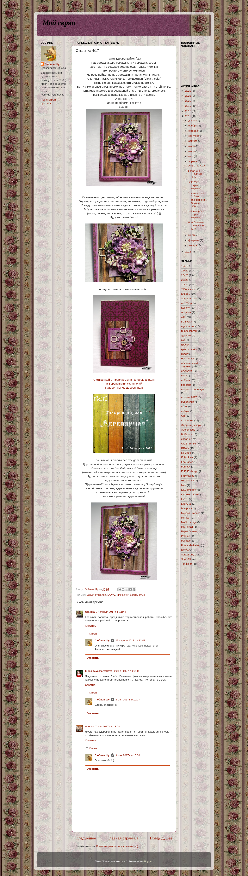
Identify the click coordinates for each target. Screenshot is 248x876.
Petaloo (185, 536)
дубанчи (186, 335)
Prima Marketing (190, 545)
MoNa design (189, 522)
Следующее (86, 838)
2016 (188, 251)
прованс (186, 384)
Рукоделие (187, 401)
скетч (184, 406)
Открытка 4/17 (196, 165)
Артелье (186, 312)
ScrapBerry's (137, 594)
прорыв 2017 (189, 397)
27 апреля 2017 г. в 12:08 (130, 640)
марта (192, 235)
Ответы (93, 633)
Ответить (90, 625)
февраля (194, 240)
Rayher (185, 549)
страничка (187, 420)
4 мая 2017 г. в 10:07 (127, 699)
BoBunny (186, 434)
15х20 (90, 594)
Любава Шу (102, 640)
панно (184, 375)
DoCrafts (186, 452)
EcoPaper (187, 462)
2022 (188, 90)
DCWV (111, 594)
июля (191, 146)
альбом (185, 293)
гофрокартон (189, 330)
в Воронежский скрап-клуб (124, 383)
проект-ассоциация (193, 389)
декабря (193, 120)
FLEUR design (189, 471)
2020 (188, 100)
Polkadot (186, 540)
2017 (188, 116)
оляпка (89, 726)
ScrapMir (186, 559)
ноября (193, 125)
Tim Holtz (186, 563)
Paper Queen (189, 531)
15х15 (184, 265)
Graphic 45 (187, 480)
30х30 (184, 284)
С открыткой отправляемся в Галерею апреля (124, 379)
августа (193, 140)
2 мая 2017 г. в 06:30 (126, 671)
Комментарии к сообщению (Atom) (117, 846)
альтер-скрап (189, 298)
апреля (193, 161)
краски (185, 344)
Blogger (147, 861)
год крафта (188, 326)
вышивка (186, 321)
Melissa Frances (190, 513)
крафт (185, 353)
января (193, 245)
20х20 (184, 275)
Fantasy (185, 466)
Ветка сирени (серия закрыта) (196, 214)
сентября (194, 135)
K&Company (188, 489)
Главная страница (123, 838)
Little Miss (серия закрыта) (194, 185)
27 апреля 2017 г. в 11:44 (111, 611)
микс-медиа (188, 358)
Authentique (188, 429)
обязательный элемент (189, 365)
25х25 (184, 279)
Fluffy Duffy (187, 475)
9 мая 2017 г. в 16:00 (127, 755)
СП (183, 415)
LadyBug (186, 503)
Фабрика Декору (191, 425)
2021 (188, 95)
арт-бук (185, 307)
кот (183, 340)
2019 (188, 105)
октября (193, 130)
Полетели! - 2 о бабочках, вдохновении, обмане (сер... (197, 199)
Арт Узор (186, 303)
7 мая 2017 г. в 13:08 (107, 726)
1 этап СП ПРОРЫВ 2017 (195, 173)
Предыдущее (161, 838)
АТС (183, 317)
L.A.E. (184, 499)
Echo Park (187, 457)
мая (191, 156)
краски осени (189, 349)
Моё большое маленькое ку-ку (196, 225)
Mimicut (185, 517)
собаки (185, 411)
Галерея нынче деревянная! (124, 387)
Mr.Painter (122, 594)
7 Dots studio (188, 289)
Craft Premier (189, 443)
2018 (188, 111)
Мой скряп (59, 23)
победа (185, 380)
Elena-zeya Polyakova (99, 671)
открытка (100, 594)
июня (191, 151)
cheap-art (186, 439)
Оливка (90, 611)
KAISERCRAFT (190, 494)
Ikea (183, 485)
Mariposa (186, 508)
